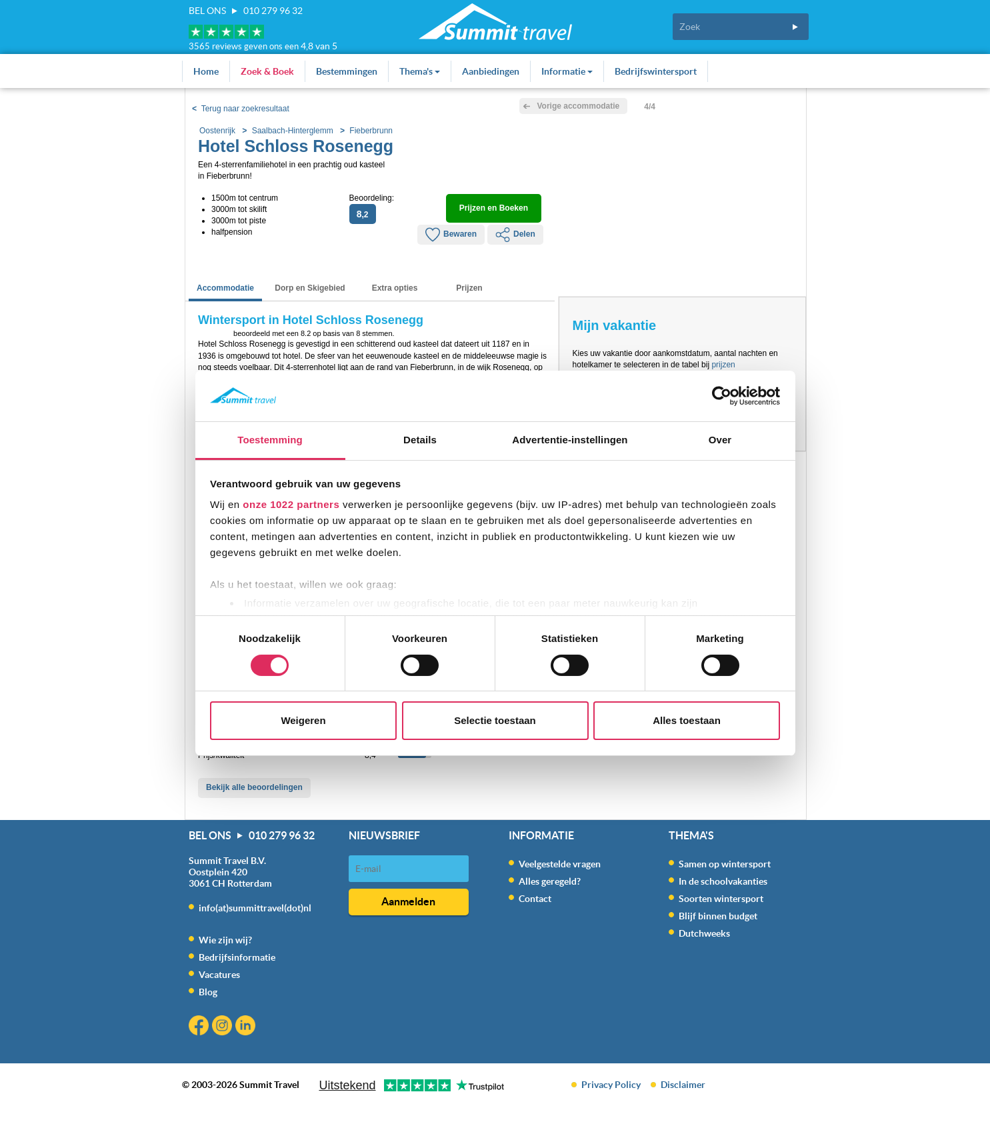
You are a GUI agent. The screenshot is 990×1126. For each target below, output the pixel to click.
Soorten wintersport (721, 898)
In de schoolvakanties (723, 881)
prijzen (723, 364)
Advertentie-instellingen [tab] (569, 439)
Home (206, 71)
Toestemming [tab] (270, 439)
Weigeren (303, 720)
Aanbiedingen (490, 71)
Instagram (223, 1027)
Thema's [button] (419, 71)
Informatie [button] (567, 71)
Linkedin (247, 1027)
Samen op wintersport (725, 864)
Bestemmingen (346, 71)
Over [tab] (720, 439)
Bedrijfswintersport (656, 71)
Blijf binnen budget (718, 916)
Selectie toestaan (495, 720)
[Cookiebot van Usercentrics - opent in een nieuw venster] (721, 396)
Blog (208, 992)
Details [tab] (420, 439)
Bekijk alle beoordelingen (254, 787)
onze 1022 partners (291, 504)
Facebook (200, 1027)
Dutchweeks (704, 933)
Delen (515, 234)
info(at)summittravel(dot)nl (255, 908)
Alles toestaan (687, 720)
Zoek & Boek (267, 71)
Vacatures (219, 974)
